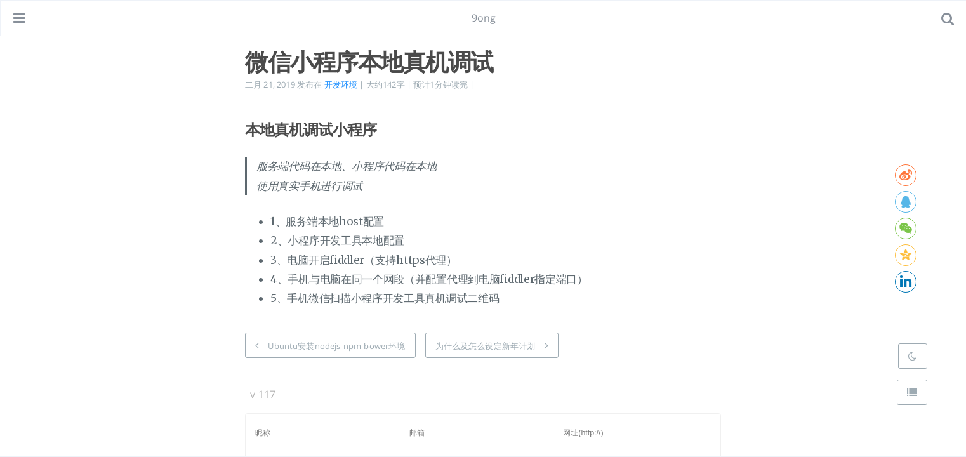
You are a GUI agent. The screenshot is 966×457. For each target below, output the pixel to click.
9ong (484, 18)
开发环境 (341, 84)
